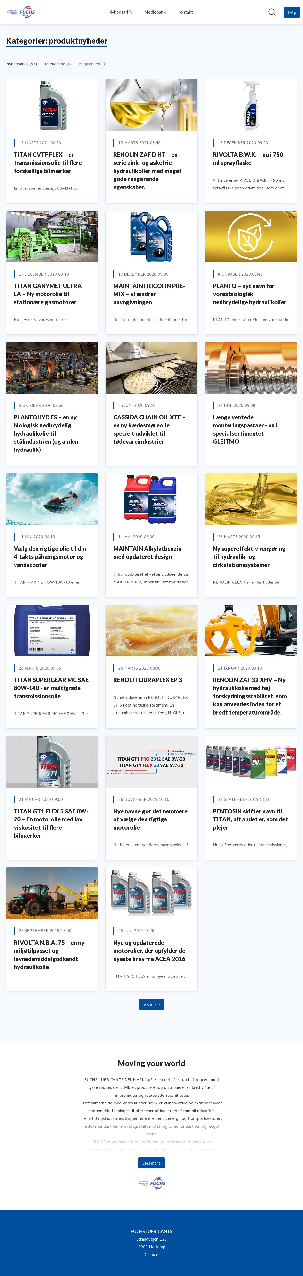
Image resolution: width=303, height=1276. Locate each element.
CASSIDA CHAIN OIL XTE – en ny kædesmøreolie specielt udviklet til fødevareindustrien (149, 429)
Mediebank (155, 12)
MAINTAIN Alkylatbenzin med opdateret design (147, 552)
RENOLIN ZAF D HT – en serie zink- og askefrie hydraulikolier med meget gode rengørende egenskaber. (147, 170)
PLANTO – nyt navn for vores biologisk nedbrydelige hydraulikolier (250, 294)
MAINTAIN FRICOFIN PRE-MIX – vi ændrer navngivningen (149, 294)
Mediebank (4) (58, 64)
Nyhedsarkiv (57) (21, 64)
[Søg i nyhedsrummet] (272, 12)
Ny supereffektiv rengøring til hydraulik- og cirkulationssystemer (249, 556)
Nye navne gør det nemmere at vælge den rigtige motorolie (150, 819)
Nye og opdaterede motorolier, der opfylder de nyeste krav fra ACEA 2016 (149, 950)
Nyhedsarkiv (120, 12)
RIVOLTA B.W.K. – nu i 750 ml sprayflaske (248, 158)
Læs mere (151, 1163)
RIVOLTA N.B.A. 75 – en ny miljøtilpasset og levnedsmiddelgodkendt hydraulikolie (49, 954)
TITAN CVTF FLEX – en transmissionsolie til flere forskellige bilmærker (48, 162)
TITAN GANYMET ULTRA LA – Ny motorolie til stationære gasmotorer (48, 294)
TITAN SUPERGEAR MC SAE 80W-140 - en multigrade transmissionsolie (51, 688)
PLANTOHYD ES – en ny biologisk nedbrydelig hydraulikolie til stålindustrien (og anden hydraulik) (46, 433)
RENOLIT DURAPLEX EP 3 (147, 679)
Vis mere (151, 1004)
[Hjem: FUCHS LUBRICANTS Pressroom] (21, 12)
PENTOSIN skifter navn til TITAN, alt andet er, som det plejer (250, 819)
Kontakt (185, 12)
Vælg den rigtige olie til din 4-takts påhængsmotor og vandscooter (50, 556)
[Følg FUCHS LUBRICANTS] (292, 12)
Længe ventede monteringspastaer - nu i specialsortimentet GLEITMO (245, 429)
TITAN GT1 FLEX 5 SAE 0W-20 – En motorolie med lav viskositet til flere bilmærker (51, 823)
